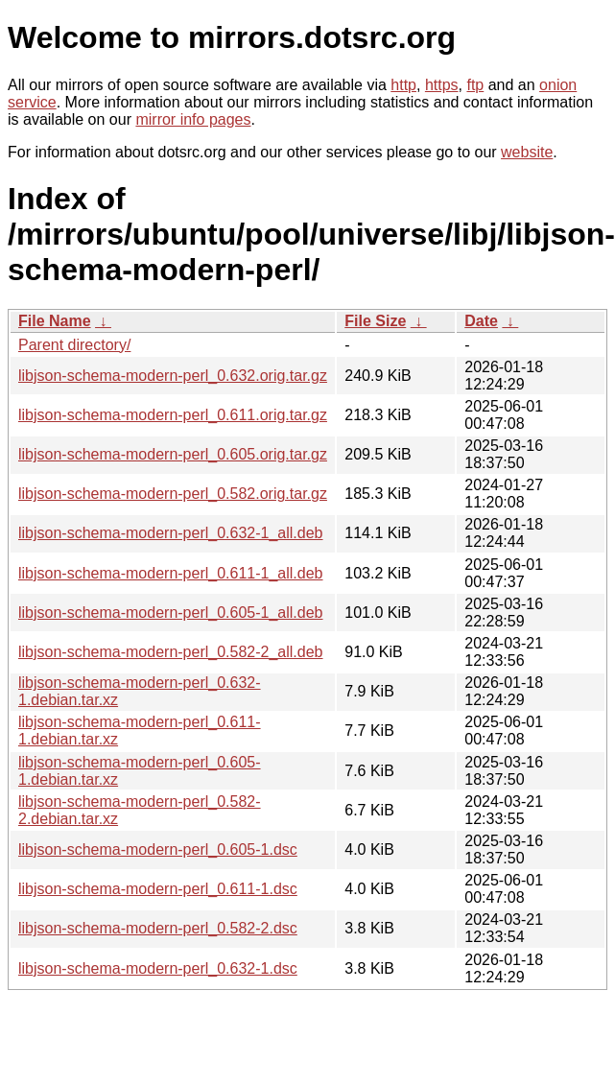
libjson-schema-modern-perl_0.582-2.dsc (157, 928)
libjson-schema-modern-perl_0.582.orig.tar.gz (172, 493)
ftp (475, 85)
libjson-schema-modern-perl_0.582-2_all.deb (170, 652)
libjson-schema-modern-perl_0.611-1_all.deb (170, 573)
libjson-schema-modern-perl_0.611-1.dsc (157, 889)
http (403, 85)
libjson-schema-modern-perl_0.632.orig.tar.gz (172, 375)
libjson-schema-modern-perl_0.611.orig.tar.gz (172, 415)
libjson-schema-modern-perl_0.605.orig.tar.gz (172, 454)
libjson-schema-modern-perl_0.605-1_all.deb (170, 612)
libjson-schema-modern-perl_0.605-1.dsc (157, 849)
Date (481, 321)
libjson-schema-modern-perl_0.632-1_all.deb (170, 533)
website (527, 152)
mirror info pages (192, 119)
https (442, 85)
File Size (375, 321)
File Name (54, 321)
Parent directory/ (74, 345)
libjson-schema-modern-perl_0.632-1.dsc (157, 968)
